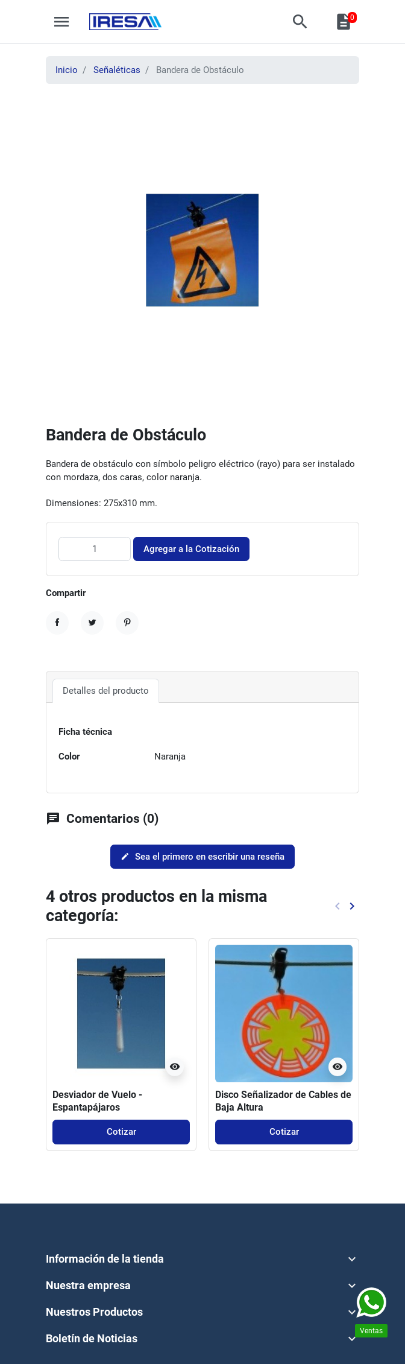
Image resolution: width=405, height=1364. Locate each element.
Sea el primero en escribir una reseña (202, 856)
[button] (300, 21)
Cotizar (121, 1131)
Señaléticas (116, 70)
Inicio (66, 70)
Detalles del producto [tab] (106, 690)
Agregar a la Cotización (191, 549)
